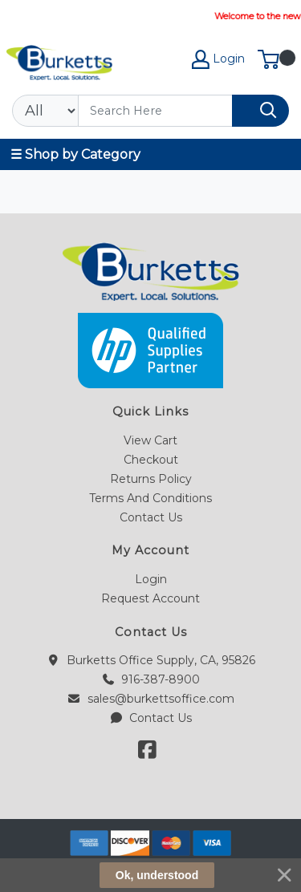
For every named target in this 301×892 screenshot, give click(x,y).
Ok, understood (157, 875)
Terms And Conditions (150, 498)
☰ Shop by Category (75, 154)
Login (151, 579)
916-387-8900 (150, 679)
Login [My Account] (218, 59)
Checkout (151, 459)
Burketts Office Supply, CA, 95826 (150, 660)
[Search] (155, 111)
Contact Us (151, 517)
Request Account (150, 598)
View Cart (150, 440)
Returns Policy (151, 479)
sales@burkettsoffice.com (150, 698)
